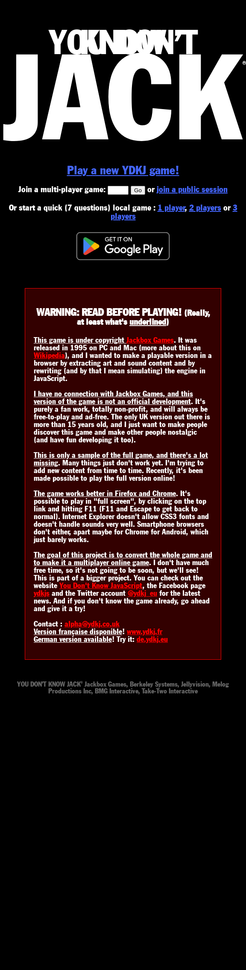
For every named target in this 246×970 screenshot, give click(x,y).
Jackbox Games (150, 340)
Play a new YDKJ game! (123, 170)
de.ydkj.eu (152, 639)
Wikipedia (49, 355)
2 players (205, 207)
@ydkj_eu (142, 593)
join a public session (192, 189)
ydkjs (42, 593)
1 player (171, 207)
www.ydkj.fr (144, 631)
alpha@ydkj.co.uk (92, 624)
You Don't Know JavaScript (101, 585)
